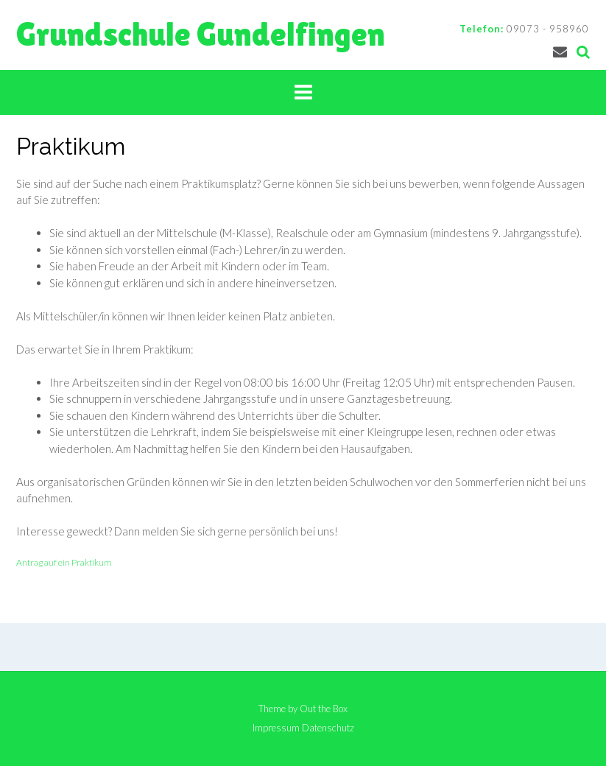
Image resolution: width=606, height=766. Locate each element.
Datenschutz (328, 728)
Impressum (276, 728)
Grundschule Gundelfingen (200, 34)
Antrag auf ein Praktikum (64, 562)
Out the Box (324, 708)
